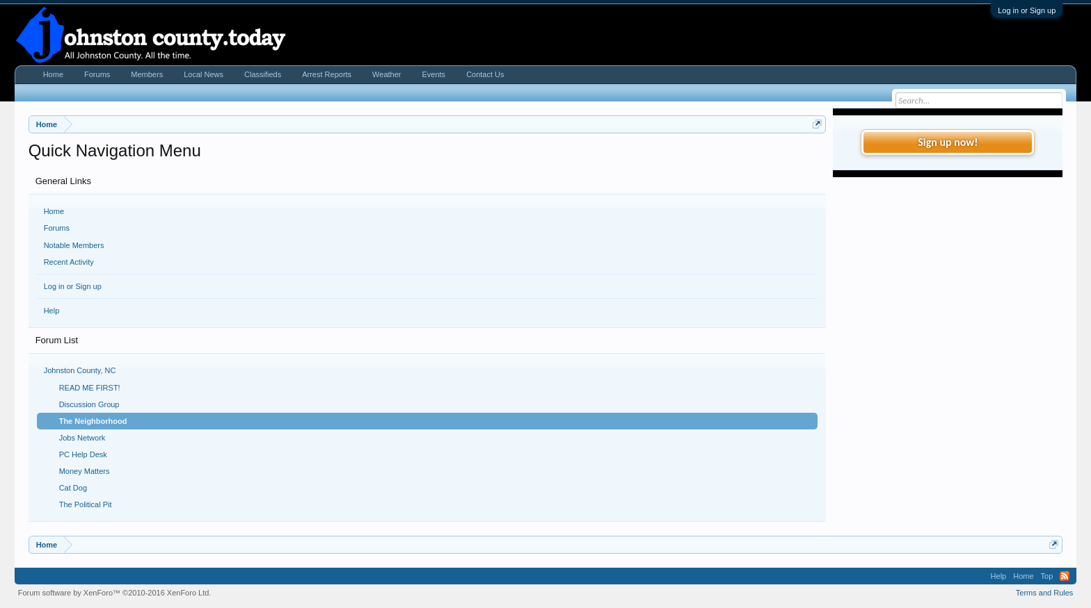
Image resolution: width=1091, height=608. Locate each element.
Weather (386, 74)
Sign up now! (948, 142)
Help (52, 310)
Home (54, 211)
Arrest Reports (326, 74)
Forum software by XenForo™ (115, 593)
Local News (203, 74)
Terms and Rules (1045, 593)
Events (433, 74)
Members (147, 74)
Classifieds (262, 74)
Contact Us (485, 74)
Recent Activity (69, 262)
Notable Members (74, 245)
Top (1047, 576)
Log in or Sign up (1027, 10)
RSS (1064, 576)
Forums (57, 228)
